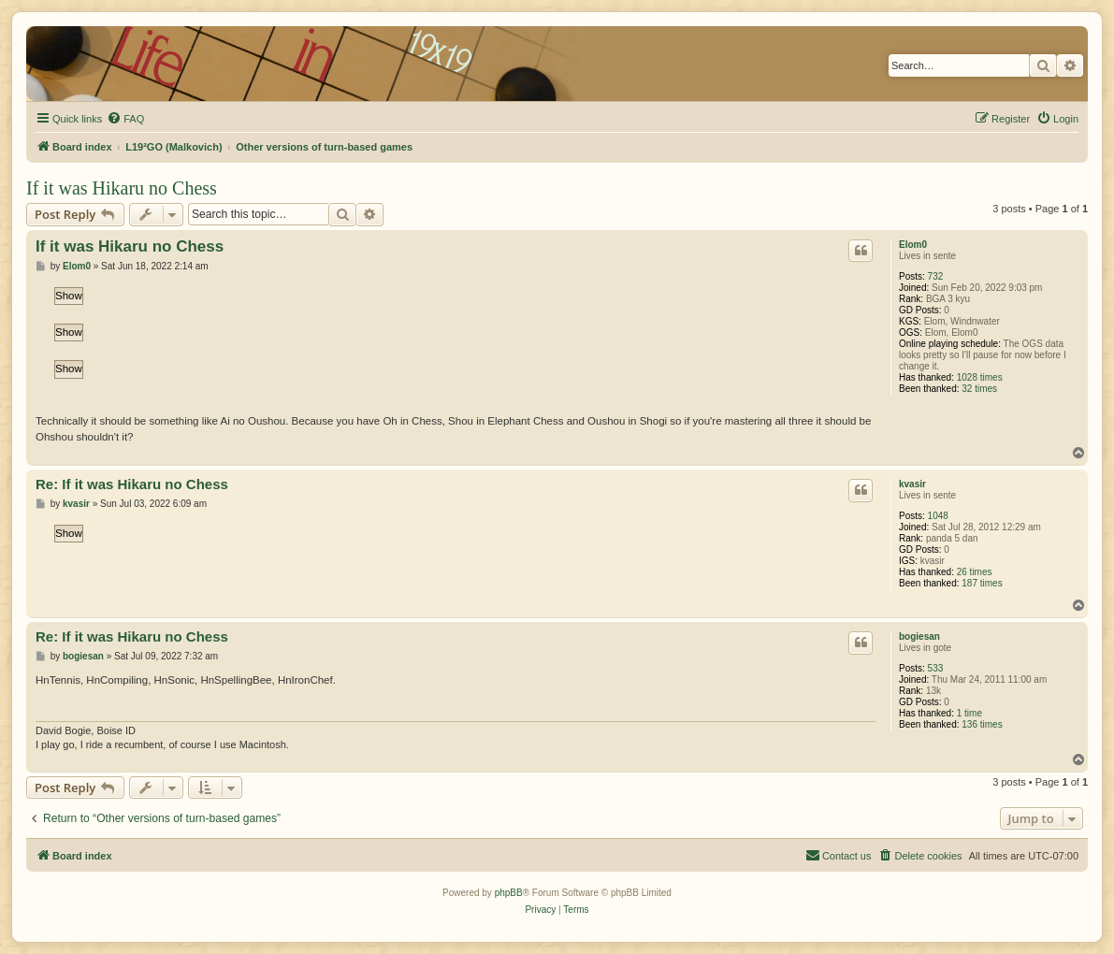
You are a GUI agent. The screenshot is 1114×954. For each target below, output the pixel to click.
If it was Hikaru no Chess (121, 188)
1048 (938, 516)
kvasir (912, 484)
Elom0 (913, 244)
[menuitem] (125, 119)
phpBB (509, 893)
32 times (979, 388)
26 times (974, 572)
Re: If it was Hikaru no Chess (132, 484)
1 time (969, 713)
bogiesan (919, 636)
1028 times (980, 377)
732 (936, 276)
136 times (982, 724)
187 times (982, 583)
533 (936, 668)
